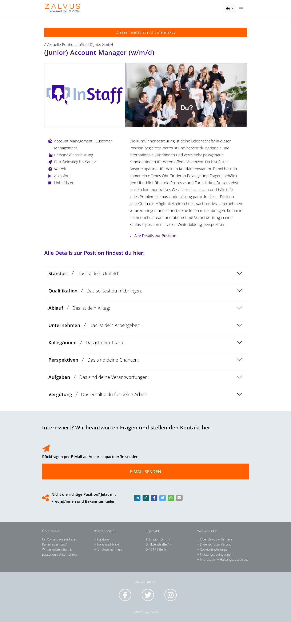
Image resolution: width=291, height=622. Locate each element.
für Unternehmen (109, 549)
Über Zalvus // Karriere (216, 539)
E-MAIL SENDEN (145, 471)
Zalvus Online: (145, 582)
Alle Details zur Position (155, 235)
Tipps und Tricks (108, 544)
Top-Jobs (103, 539)
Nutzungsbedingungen (216, 554)
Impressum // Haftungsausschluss (224, 559)
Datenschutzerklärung (215, 544)
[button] (230, 9)
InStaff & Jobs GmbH (95, 44)
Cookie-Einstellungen (214, 549)
